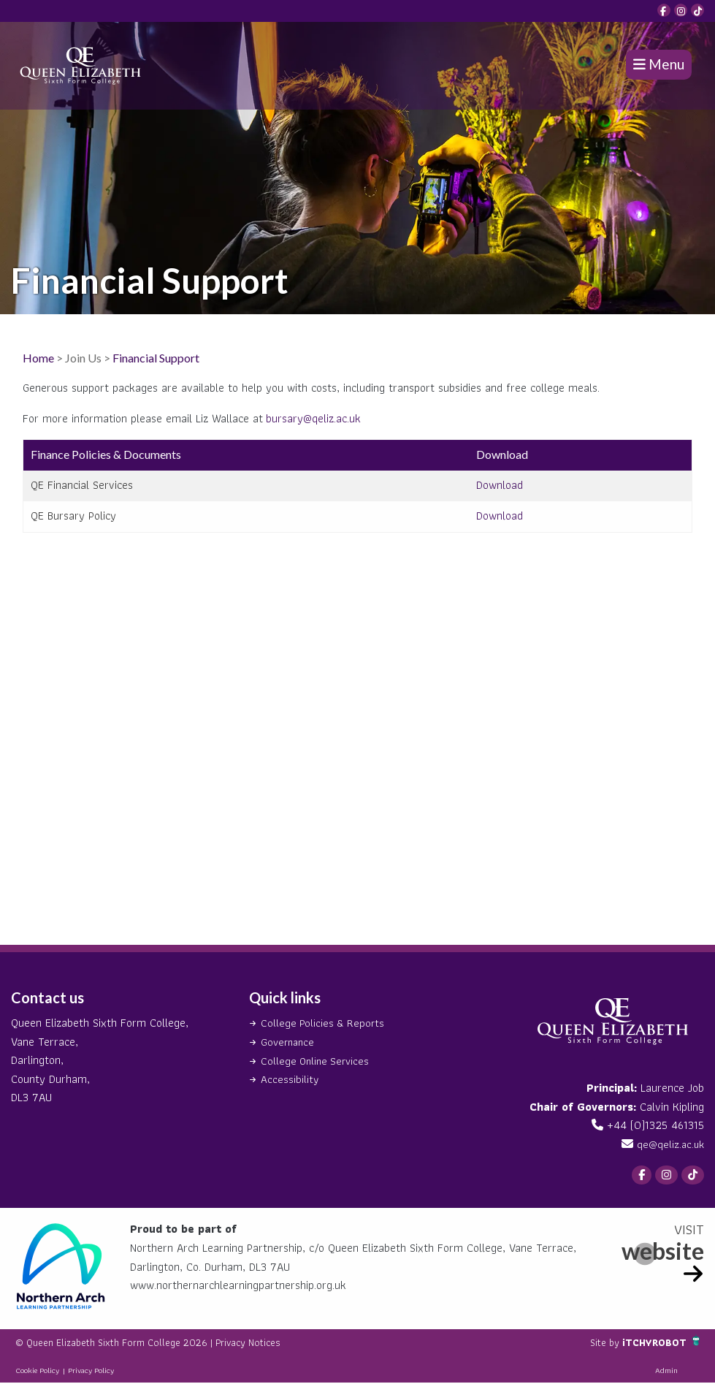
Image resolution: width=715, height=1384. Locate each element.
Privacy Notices (279, 1343)
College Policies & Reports (325, 1023)
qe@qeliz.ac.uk (669, 1144)
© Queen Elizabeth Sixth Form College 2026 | (128, 1343)
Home (38, 358)
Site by (596, 1343)
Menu (658, 64)
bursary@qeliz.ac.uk (313, 418)
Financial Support (155, 358)
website (663, 1252)
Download (499, 485)
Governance (289, 1042)
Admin (666, 1371)
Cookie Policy (37, 1371)
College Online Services (317, 1060)
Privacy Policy (91, 1371)
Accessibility (290, 1079)
